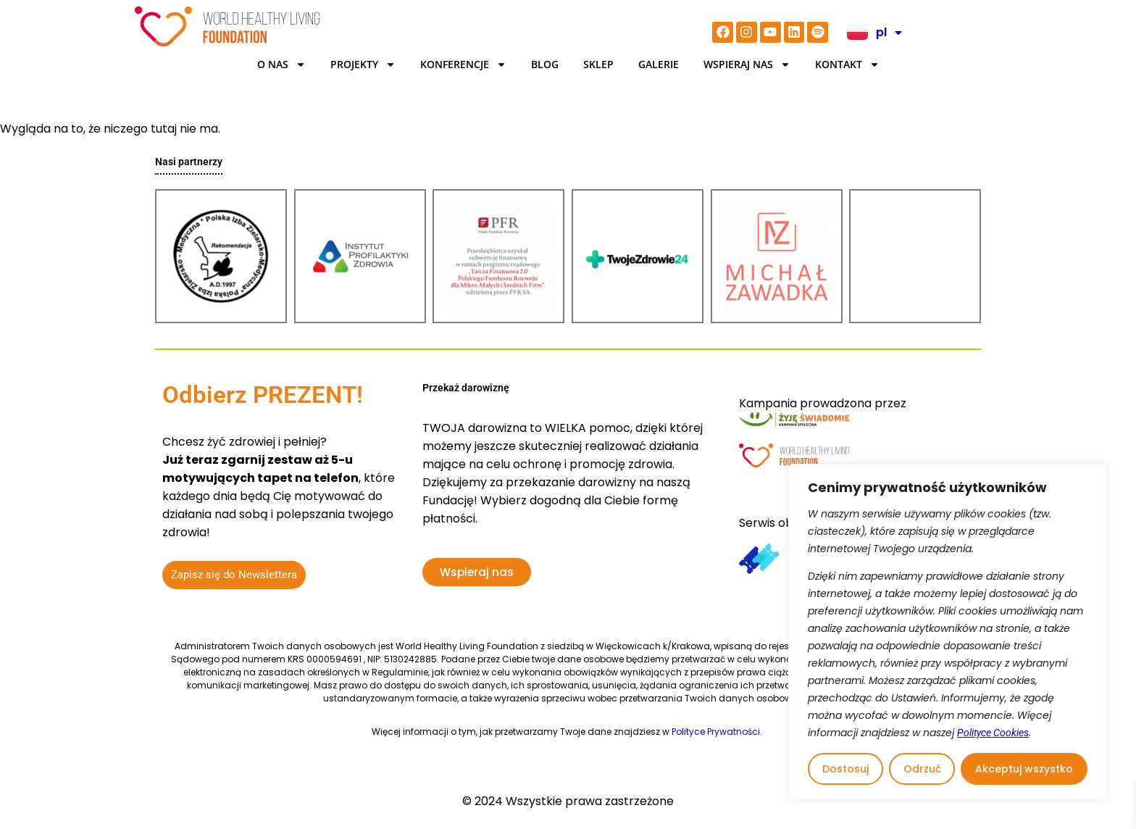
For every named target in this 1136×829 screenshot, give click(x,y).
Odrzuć (922, 769)
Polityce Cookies (993, 732)
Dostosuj (845, 769)
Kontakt (847, 64)
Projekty (363, 64)
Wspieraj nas (746, 64)
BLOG (545, 64)
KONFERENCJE (463, 64)
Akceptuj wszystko (1024, 769)
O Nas (281, 64)
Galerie (658, 64)
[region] (947, 632)
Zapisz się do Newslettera (234, 574)
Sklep (598, 64)
